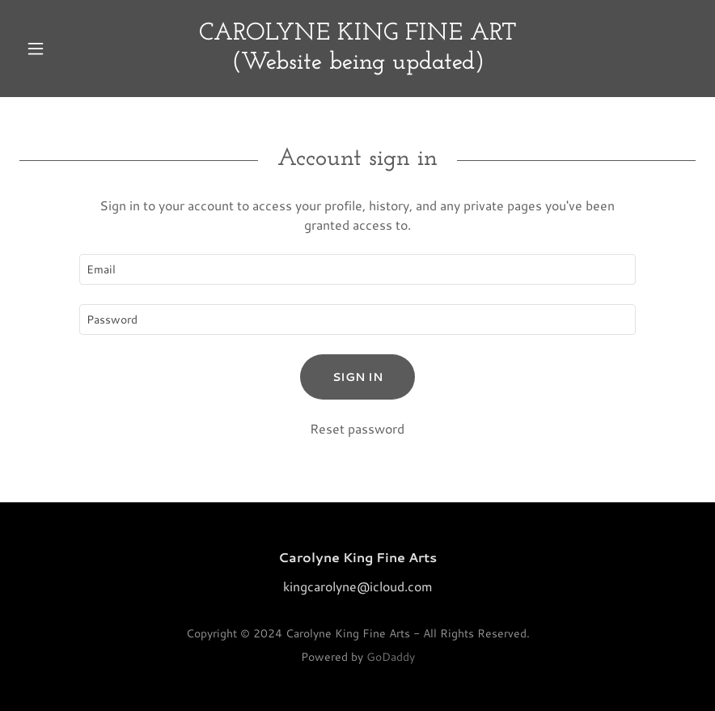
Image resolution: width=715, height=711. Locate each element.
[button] (70, 48)
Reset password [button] (357, 428)
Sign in (357, 377)
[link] (357, 63)
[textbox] (358, 269)
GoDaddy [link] (390, 657)
